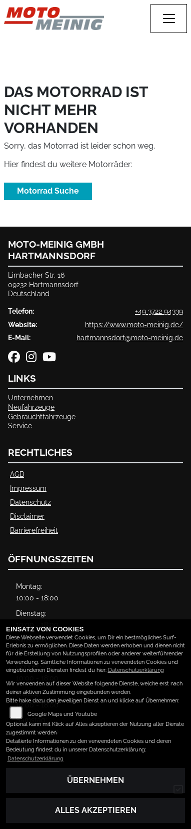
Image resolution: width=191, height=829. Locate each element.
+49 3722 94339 (159, 311)
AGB (17, 474)
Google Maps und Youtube (62, 714)
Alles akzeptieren (95, 810)
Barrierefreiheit (34, 530)
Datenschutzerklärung (136, 670)
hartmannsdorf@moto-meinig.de (129, 337)
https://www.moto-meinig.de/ (134, 324)
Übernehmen (95, 780)
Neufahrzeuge (31, 407)
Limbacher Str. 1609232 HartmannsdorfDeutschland (43, 284)
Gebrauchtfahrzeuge (42, 416)
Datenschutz (30, 502)
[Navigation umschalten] (169, 18)
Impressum (28, 488)
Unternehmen (30, 397)
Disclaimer (27, 516)
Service (20, 425)
